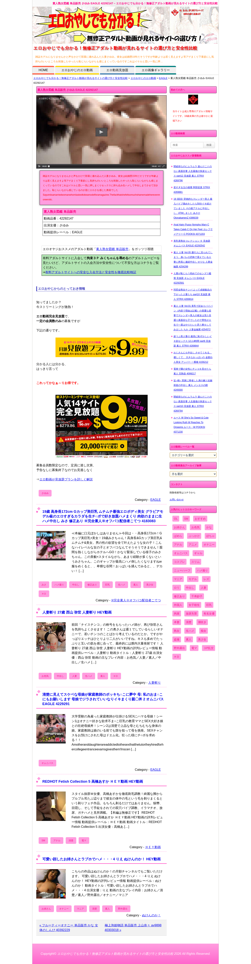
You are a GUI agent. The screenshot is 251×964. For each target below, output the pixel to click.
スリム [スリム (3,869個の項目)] (195, 561)
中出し (75, 584)
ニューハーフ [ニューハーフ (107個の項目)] (182, 570)
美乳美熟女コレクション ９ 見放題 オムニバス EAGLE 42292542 (192, 243)
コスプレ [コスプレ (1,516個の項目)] (179, 561)
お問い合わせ (177, 499)
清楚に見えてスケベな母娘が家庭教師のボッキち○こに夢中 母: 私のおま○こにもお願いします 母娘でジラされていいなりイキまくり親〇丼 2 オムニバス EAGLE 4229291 (103, 699)
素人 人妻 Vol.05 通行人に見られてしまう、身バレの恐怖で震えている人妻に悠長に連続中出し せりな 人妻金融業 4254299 (193, 259)
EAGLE (163, 78)
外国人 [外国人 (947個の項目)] (178, 604)
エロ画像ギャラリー (156, 70)
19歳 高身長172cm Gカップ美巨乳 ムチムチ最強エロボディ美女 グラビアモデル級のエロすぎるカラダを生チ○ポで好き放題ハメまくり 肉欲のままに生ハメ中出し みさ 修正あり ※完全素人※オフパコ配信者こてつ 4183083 (102, 516)
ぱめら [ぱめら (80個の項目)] (178, 535)
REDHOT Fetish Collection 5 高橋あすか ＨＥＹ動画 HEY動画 (92, 781)
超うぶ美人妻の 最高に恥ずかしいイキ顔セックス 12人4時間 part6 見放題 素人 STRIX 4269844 (193, 341)
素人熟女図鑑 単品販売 (112, 249)
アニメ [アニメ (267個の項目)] (193, 544)
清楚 (71, 840)
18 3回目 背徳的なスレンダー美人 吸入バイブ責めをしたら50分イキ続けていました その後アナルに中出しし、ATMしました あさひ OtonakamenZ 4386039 (193, 208)
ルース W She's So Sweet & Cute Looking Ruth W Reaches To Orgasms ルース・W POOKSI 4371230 (191, 424)
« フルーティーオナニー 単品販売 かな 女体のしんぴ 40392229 (68, 928)
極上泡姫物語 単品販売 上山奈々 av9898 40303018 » (133, 928)
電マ (84, 840)
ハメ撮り (59, 584)
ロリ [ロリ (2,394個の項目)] (176, 587)
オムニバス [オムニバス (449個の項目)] (181, 553)
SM (43, 840)
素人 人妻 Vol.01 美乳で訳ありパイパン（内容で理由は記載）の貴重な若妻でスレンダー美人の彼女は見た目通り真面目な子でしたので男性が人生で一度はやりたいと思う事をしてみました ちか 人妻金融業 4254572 (193, 318)
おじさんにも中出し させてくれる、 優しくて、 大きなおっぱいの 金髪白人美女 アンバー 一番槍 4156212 (193, 357)
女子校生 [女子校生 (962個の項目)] (194, 604)
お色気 (45, 676)
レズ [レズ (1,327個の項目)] (206, 579)
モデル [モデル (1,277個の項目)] (193, 579)
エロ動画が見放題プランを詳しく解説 (66, 479)
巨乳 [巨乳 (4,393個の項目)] (209, 604)
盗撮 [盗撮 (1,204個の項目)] (176, 639)
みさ (44, 584)
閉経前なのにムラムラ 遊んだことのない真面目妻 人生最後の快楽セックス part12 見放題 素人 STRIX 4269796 (193, 173)
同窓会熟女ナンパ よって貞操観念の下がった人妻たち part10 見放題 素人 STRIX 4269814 (193, 294)
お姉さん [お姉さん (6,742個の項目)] (179, 527)
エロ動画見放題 (117, 70)
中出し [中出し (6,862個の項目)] (190, 587)
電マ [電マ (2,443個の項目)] (194, 648)
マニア (80, 908)
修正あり (92, 584)
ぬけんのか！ (151, 915)
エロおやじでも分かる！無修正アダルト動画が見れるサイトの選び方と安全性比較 (80, 78)
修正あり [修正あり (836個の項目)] (179, 596)
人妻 (74, 676)
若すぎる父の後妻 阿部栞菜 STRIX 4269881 (192, 189)
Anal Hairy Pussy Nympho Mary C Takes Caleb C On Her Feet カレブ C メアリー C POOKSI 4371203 (193, 229)
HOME (43, 70)
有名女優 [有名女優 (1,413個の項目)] (209, 613)
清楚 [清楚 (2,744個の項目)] (188, 622)
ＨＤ (44, 593)
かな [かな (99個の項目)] (209, 527)
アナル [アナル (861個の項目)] (178, 544)
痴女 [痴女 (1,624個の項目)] (203, 630)
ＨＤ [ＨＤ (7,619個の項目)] (176, 656)
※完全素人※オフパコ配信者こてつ (136, 600)
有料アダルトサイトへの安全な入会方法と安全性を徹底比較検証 (90, 272)
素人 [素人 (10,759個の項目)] (188, 639)
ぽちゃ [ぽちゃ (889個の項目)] (210, 535)
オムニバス (47, 763)
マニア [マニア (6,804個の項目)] (178, 579)
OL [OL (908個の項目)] (176, 518)
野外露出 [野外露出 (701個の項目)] (179, 648)
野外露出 (122, 908)
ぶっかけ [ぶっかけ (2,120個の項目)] (194, 535)
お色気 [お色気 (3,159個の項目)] (195, 527)
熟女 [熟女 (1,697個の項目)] (176, 630)
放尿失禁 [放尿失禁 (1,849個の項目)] (191, 613)
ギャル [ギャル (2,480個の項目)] (198, 553)
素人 (135, 584)
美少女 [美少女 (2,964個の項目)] (202, 639)
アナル (56, 840)
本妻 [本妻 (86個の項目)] (176, 622)
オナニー (64, 908)
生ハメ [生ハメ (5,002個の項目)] (190, 630)
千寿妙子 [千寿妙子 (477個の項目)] (196, 596)
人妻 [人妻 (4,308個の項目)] (203, 587)
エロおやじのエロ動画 (77, 70)
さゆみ (45, 493)
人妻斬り (154, 682)
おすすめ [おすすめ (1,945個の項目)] (200, 518)
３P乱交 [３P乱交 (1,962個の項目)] (209, 648)
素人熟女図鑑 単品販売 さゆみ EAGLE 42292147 (67, 89)
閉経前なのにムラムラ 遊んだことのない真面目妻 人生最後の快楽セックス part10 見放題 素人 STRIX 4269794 (193, 403)
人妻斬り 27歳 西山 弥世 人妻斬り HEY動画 (77, 612)
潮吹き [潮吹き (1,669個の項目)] (202, 622)
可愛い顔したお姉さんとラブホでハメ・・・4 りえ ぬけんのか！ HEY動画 (101, 859)
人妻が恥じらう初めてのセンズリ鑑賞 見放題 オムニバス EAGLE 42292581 (192, 278)
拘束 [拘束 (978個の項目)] (176, 613)
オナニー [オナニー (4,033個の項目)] (209, 544)
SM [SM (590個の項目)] (186, 518)
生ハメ (121, 584)
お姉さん (46, 908)
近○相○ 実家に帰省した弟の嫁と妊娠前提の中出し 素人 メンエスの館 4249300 (193, 385)
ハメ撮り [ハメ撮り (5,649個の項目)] (202, 570)
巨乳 (107, 584)
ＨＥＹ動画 (153, 847)
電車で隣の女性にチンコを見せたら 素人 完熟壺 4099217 (192, 371)
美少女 (149, 584)
